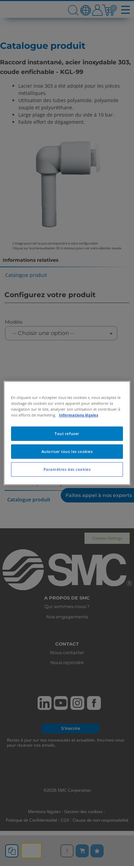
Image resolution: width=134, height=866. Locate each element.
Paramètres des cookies (67, 469)
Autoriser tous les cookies (67, 451)
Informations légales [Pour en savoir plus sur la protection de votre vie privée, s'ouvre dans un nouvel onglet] (78, 415)
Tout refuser (67, 433)
